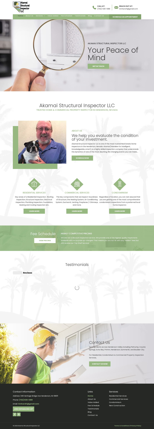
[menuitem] (20, 15)
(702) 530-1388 (103, 9)
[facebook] (14, 415)
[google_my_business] (19, 415)
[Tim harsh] (42, 142)
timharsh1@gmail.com (128, 9)
